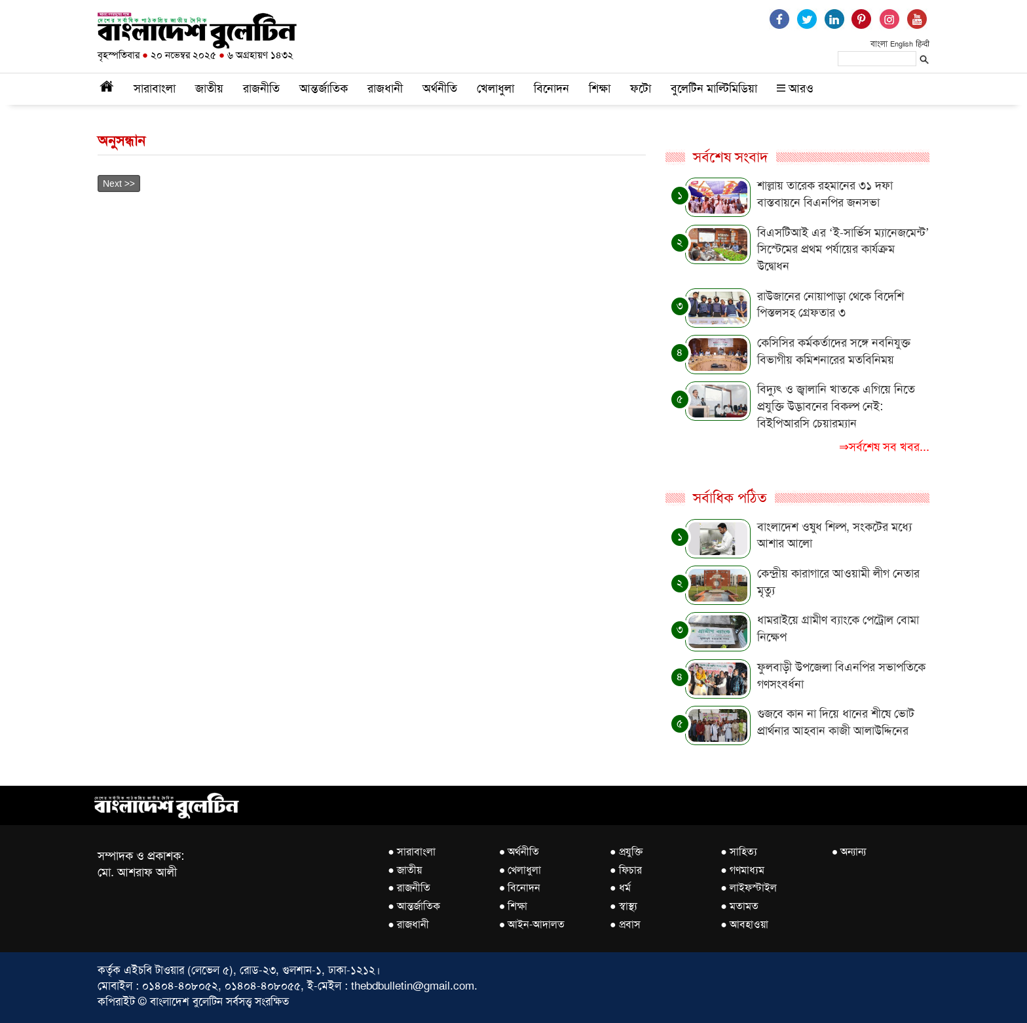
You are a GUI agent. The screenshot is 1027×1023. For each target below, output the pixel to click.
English (901, 44)
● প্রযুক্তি (626, 852)
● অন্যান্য (849, 852)
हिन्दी (922, 44)
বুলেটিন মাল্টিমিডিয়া (714, 88)
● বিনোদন (520, 888)
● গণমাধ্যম (742, 870)
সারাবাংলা (155, 88)
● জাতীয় (405, 870)
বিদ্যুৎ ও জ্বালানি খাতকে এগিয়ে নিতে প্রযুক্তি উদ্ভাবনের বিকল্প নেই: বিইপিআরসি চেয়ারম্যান (836, 406)
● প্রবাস (625, 924)
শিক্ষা (599, 88)
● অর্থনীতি (519, 852)
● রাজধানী (408, 924)
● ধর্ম (620, 888)
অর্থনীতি (439, 88)
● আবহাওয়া (744, 924)
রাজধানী (385, 88)
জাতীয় (209, 88)
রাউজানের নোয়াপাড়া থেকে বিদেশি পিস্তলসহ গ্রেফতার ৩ (830, 304)
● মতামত (739, 906)
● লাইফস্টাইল (748, 888)
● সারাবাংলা (412, 852)
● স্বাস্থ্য (623, 906)
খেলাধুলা (495, 88)
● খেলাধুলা (520, 870)
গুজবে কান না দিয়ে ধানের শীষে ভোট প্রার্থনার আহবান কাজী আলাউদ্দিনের (835, 722)
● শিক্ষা (513, 906)
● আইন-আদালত (532, 924)
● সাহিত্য (738, 852)
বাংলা (878, 43)
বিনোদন (551, 88)
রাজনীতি (261, 88)
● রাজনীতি (409, 888)
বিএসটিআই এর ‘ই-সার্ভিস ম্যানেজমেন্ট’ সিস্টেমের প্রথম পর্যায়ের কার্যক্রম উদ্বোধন (843, 249)
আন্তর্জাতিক (323, 88)
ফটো (640, 88)
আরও (795, 88)
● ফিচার (626, 870)
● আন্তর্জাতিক (414, 906)
